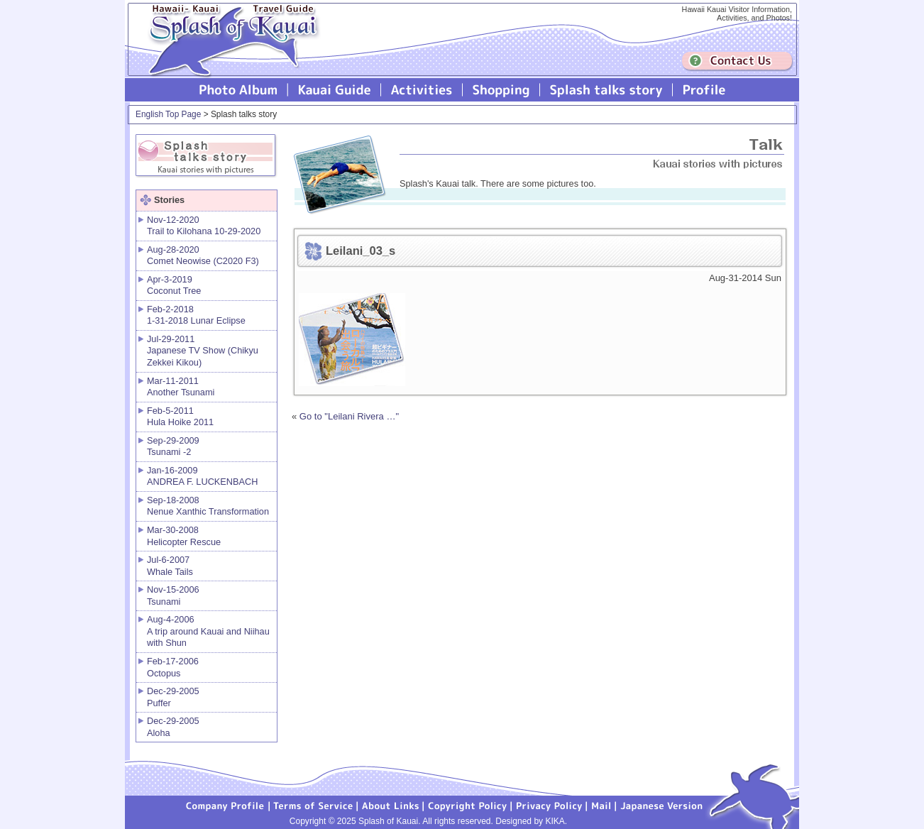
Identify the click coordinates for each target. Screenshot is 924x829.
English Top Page (168, 114)
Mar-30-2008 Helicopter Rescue (184, 536)
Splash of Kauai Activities (422, 89)
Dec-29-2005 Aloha (173, 726)
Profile (703, 89)
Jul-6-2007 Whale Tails (170, 565)
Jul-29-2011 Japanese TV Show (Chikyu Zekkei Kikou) (202, 351)
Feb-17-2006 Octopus (173, 667)
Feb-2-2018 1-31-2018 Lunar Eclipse (196, 315)
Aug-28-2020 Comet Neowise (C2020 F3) (203, 255)
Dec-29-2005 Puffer (173, 697)
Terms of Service (314, 805)
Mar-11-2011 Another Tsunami (180, 386)
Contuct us (737, 61)
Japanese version (661, 805)
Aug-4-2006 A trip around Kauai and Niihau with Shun (208, 631)
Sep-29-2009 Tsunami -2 (173, 446)
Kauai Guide (334, 89)
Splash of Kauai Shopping (501, 89)
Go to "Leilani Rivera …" (349, 416)
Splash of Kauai (228, 50)
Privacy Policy (549, 805)
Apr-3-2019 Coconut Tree (174, 285)
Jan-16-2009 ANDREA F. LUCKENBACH (202, 476)
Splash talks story (606, 89)
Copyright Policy (468, 805)
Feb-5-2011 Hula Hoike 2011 (180, 416)
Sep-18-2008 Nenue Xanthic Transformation (208, 506)
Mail (601, 805)
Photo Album (238, 89)
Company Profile (226, 805)
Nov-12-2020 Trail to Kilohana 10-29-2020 (203, 225)
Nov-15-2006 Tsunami (173, 595)
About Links (391, 805)
